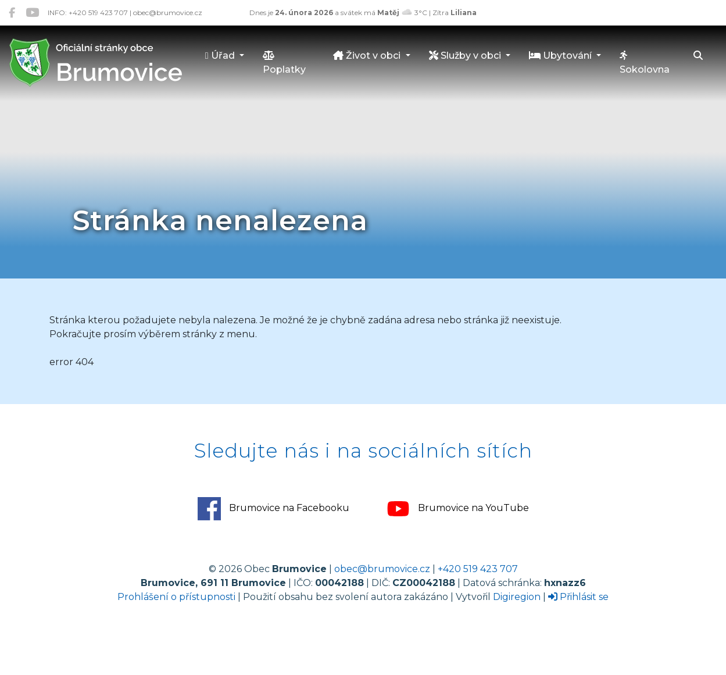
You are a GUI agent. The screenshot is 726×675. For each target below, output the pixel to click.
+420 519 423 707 (478, 568)
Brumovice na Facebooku (273, 508)
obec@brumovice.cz (382, 568)
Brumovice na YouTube (458, 508)
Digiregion (517, 596)
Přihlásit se (578, 596)
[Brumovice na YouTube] (32, 12)
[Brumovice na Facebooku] (12, 12)
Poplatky (284, 63)
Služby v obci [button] (466, 55)
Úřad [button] (221, 55)
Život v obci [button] (368, 55)
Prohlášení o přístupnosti (176, 596)
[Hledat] (698, 56)
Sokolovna (645, 63)
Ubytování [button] (561, 55)
